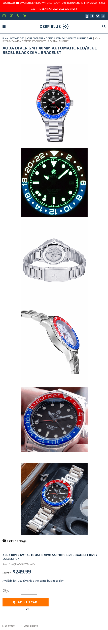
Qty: (6, 590)
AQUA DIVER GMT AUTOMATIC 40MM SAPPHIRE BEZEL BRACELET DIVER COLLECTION (50, 556)
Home (5, 38)
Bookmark (9, 625)
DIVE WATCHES (17, 38)
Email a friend (29, 625)
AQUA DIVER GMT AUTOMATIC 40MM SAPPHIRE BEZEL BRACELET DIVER (59, 38)
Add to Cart (25, 602)
